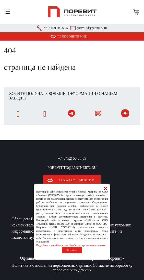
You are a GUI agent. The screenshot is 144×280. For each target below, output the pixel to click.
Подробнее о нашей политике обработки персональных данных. (71, 245)
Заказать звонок (76, 180)
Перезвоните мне (72, 36)
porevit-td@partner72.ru (92, 28)
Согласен (72, 250)
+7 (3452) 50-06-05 (56, 28)
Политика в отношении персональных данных (51, 265)
